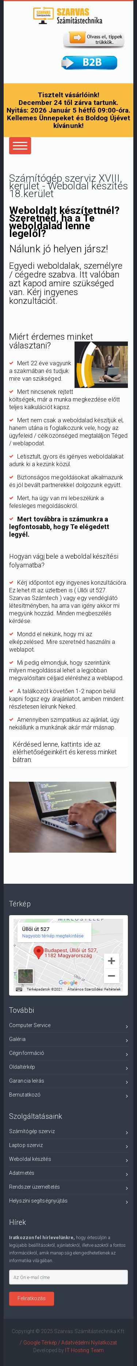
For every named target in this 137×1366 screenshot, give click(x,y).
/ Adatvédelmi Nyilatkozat (87, 1343)
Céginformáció (68, 1054)
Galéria (68, 1040)
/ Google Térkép (38, 1343)
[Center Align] (20, 145)
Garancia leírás (68, 1082)
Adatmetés (68, 1174)
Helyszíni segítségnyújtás (68, 1202)
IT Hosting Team (84, 1350)
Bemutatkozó (68, 1096)
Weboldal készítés (68, 1160)
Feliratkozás (32, 1298)
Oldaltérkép (68, 1068)
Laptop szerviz (68, 1146)
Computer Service (68, 1026)
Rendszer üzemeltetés (68, 1188)
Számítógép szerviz (68, 1132)
